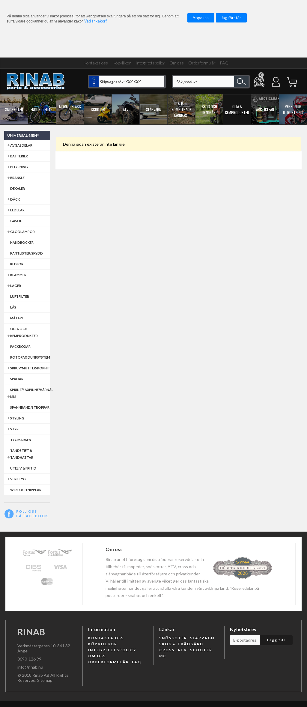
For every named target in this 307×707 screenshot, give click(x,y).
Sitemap (44, 680)
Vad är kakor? (95, 21)
